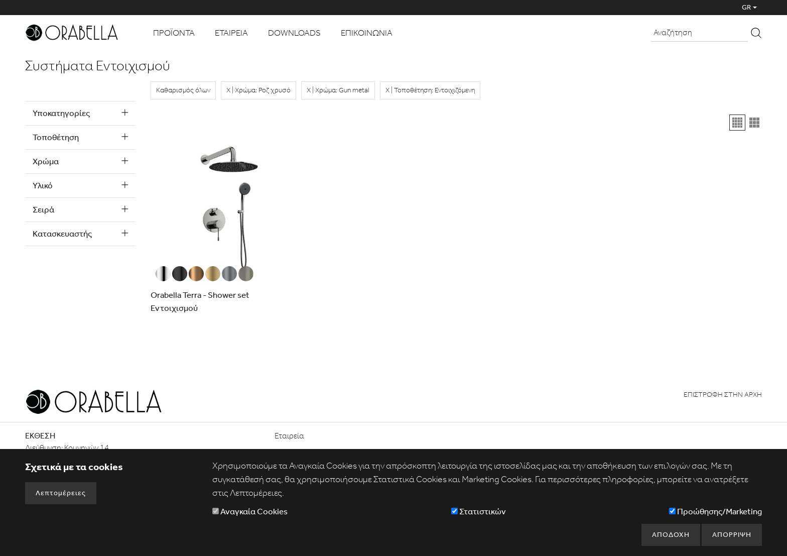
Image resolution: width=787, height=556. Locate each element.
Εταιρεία (289, 435)
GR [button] (746, 7)
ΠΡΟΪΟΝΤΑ (174, 33)
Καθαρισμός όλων (183, 90)
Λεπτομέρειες (61, 493)
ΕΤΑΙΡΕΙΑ (231, 33)
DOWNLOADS (294, 33)
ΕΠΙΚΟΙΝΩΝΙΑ (366, 33)
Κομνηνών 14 (86, 448)
